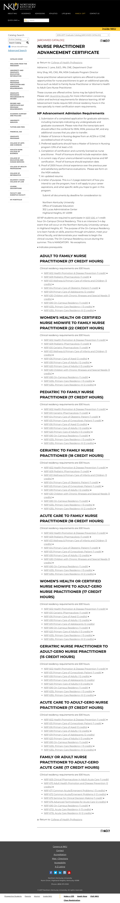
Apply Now (82, 896)
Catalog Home (16, 59)
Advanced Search (17, 50)
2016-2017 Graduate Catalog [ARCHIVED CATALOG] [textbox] (79, 35)
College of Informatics (15, 174)
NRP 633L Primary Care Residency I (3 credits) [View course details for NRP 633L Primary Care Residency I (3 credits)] (68, 306)
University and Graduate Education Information (16, 73)
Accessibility (60, 862)
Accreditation (60, 854)
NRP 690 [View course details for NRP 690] (90, 218)
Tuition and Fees (17, 127)
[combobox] (83, 35)
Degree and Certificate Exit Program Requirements (17, 106)
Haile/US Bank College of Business (16, 151)
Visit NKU (94, 896)
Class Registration (72, 900)
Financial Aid (16, 132)
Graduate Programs (14, 137)
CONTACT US (94, 13)
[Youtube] (69, 872)
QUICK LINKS (13, 20)
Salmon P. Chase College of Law (17, 181)
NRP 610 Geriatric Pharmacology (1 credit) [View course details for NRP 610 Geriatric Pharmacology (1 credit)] (66, 347)
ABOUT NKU (12, 13)
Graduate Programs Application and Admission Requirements (17, 84)
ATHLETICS (53, 13)
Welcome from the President (18, 65)
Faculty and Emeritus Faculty (17, 194)
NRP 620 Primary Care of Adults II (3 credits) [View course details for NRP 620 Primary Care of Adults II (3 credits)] (67, 366)
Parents (28, 896)
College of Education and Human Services (17, 160)
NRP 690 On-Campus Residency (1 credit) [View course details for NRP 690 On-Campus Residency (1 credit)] (66, 303)
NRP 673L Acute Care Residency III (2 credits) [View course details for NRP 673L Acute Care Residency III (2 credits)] (68, 813)
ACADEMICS (26, 13)
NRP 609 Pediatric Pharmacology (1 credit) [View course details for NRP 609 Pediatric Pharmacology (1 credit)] (66, 277)
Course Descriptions (16, 187)
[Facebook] (51, 872)
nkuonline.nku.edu (60, 96)
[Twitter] (55, 872)
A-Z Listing (60, 867)
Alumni (37, 896)
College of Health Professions (18, 167)
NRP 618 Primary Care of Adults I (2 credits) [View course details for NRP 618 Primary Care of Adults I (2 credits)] (67, 362)
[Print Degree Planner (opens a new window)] (101, 41)
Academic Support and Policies (18, 115)
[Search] (26, 20)
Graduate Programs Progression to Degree (17, 96)
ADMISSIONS (40, 13)
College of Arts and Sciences (17, 144)
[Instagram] (64, 872)
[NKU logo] (19, 6)
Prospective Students (13, 896)
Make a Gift (69, 896)
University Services (14, 121)
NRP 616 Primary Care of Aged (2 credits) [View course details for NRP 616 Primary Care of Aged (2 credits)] (65, 358)
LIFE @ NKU (66, 13)
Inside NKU (47, 896)
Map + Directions (60, 858)
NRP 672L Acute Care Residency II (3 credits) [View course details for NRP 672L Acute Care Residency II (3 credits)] (67, 809)
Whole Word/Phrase (19, 47)
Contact (60, 850)
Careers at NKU (60, 846)
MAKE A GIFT (80, 13)
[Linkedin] (60, 872)
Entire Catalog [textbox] (15, 39)
